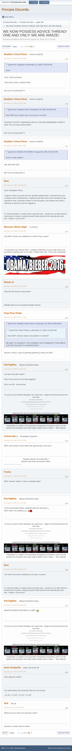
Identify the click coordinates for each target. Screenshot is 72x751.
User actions (63, 46)
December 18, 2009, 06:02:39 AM (15, 145)
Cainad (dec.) (11, 436)
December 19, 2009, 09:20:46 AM (15, 569)
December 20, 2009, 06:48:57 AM (15, 672)
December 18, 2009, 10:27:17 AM (15, 317)
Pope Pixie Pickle (13, 313)
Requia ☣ (9, 282)
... (24, 47)
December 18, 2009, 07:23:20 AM (15, 286)
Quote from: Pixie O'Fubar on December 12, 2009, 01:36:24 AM (33, 330)
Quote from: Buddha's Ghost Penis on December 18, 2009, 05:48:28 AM (34, 324)
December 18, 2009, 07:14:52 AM (15, 231)
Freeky (7, 472)
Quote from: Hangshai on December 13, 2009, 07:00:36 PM (30, 65)
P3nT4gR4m (10, 365)
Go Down (6, 46)
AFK (6, 703)
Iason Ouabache (12, 667)
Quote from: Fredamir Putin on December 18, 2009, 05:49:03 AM (32, 109)
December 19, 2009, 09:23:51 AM (15, 605)
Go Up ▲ (67, 748)
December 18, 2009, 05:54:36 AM (15, 58)
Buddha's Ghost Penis (15, 54)
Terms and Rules (57, 748)
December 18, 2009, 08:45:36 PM (15, 440)
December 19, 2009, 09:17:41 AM (15, 503)
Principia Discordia (15, 9)
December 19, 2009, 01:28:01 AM (15, 476)
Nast (6, 181)
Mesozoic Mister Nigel (15, 227)
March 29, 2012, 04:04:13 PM (13, 707)
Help (49, 748)
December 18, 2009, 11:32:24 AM (15, 369)
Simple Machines (19, 748)
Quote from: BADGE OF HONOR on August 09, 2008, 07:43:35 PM (33, 152)
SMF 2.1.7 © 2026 (7, 748)
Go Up (4, 733)
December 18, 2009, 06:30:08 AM (15, 185)
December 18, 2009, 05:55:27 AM (15, 103)
